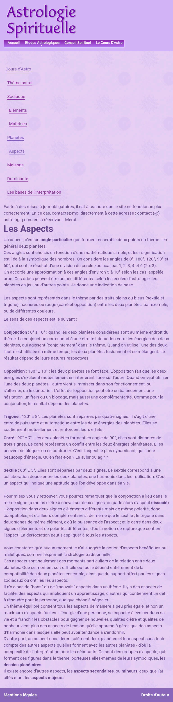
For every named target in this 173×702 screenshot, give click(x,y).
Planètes (15, 137)
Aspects (17, 151)
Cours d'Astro (18, 69)
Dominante (17, 178)
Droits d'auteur (155, 694)
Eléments (18, 110)
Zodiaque (16, 96)
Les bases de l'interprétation (34, 192)
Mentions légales (20, 694)
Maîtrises (18, 123)
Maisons (15, 165)
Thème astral (19, 82)
